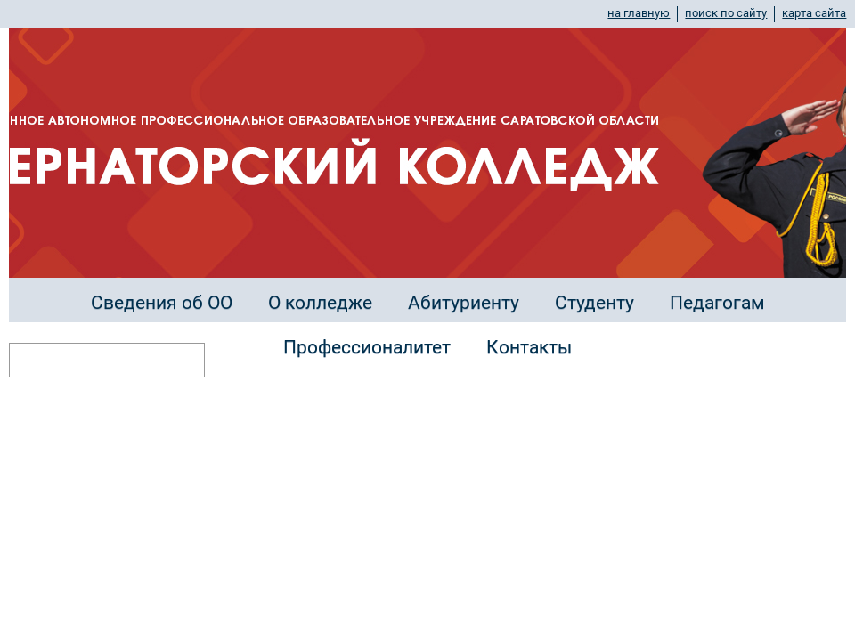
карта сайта (814, 13)
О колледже (320, 302)
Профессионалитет (367, 347)
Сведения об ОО (161, 302)
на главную (638, 13)
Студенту (594, 302)
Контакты (529, 347)
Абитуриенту (463, 302)
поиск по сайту (726, 13)
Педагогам (717, 302)
